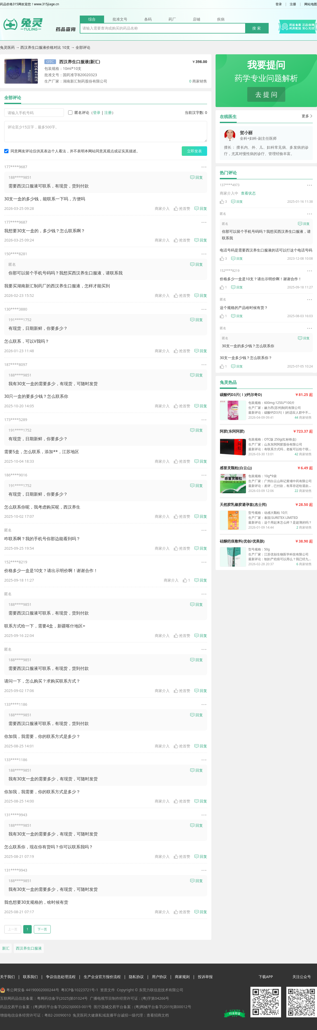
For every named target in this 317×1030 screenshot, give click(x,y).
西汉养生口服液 (29, 948)
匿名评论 (78, 112)
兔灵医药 (8, 47)
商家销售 (198, 81)
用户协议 (159, 976)
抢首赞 (182, 208)
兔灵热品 (228, 382)
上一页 (12, 929)
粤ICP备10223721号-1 (79, 989)
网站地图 (310, 4)
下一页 (42, 929)
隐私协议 (136, 976)
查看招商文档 (158, 1015)
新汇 (6, 948)
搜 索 (256, 28)
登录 (279, 4)
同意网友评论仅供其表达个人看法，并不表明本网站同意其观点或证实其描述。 (72, 150)
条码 (148, 19)
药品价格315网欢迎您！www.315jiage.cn (29, 4)
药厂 (172, 19)
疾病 (221, 19)
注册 (293, 4)
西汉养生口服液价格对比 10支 (45, 47)
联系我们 (30, 976)
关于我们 (7, 976)
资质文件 (107, 989)
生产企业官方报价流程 (102, 976)
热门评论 (228, 173)
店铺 (196, 19)
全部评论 (12, 97)
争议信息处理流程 (61, 976)
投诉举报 (205, 976)
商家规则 (182, 976)
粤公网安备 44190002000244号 (32, 989)
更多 (307, 115)
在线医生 (228, 116)
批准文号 (120, 19)
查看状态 (248, 193)
